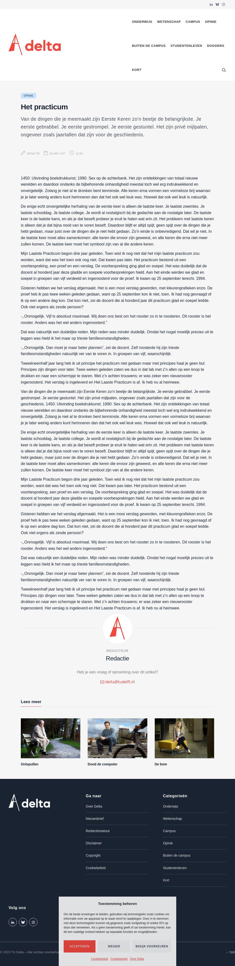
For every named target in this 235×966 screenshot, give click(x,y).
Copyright (93, 855)
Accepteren (80, 946)
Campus (193, 22)
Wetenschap (169, 22)
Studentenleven (186, 46)
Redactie (33, 153)
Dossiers (215, 46)
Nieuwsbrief (95, 819)
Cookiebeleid (99, 959)
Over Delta (137, 959)
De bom (161, 764)
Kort (136, 70)
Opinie (210, 22)
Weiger (114, 946)
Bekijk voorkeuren (152, 946)
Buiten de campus (148, 46)
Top (230, 952)
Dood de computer (102, 764)
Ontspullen (29, 764)
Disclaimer (94, 843)
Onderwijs (142, 22)
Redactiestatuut (97, 831)
